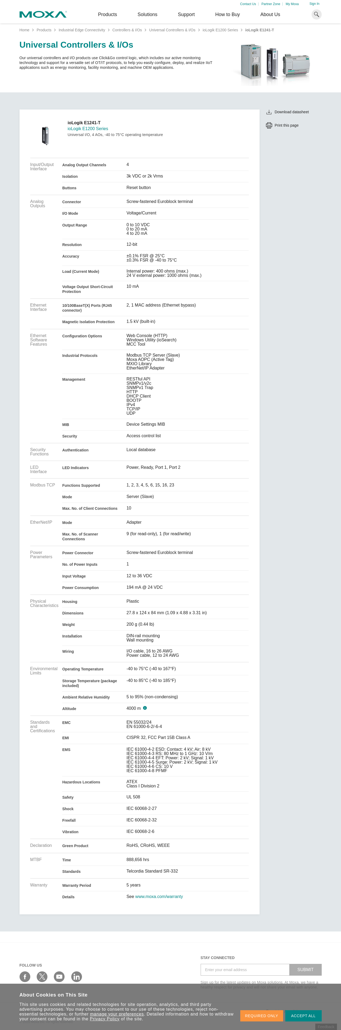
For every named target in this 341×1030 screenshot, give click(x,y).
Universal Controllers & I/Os (172, 30)
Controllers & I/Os (127, 30)
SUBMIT (305, 969)
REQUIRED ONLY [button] (261, 1016)
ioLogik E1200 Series (220, 30)
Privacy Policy (105, 1019)
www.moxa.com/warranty (159, 897)
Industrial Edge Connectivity (82, 30)
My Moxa (292, 4)
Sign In (314, 3)
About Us (270, 14)
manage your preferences (117, 1014)
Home (24, 30)
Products (44, 30)
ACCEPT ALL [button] (303, 1016)
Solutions (147, 14)
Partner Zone (270, 4)
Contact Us (248, 4)
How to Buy (227, 14)
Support (186, 14)
